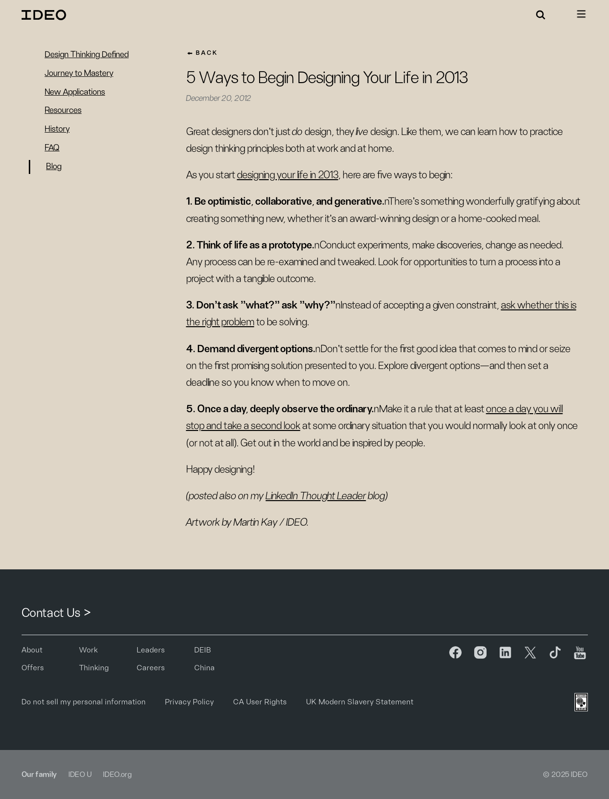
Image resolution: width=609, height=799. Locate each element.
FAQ (52, 148)
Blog (53, 166)
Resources (63, 110)
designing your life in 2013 (287, 175)
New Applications (75, 92)
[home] (46, 15)
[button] (540, 15)
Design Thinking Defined (87, 54)
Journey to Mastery (79, 73)
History (57, 129)
